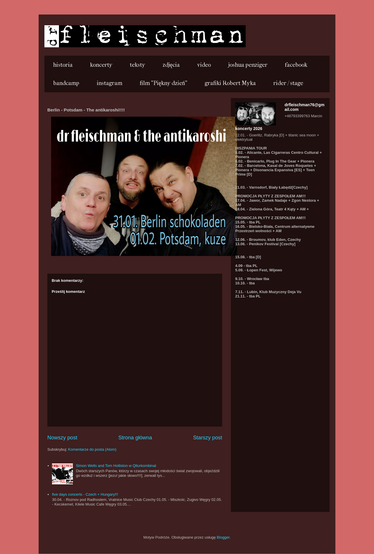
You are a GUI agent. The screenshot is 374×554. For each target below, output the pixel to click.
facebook (296, 65)
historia (63, 65)
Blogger (223, 537)
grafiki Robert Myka (230, 83)
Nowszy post (62, 438)
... (52, 36)
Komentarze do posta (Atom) (92, 449)
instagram (109, 83)
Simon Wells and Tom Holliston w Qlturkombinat (116, 465)
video (204, 65)
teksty (137, 65)
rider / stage (288, 83)
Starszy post (207, 438)
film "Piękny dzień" (163, 83)
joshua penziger (247, 65)
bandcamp (66, 83)
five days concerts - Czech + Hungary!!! (85, 494)
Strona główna (135, 438)
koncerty (101, 65)
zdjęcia (171, 65)
